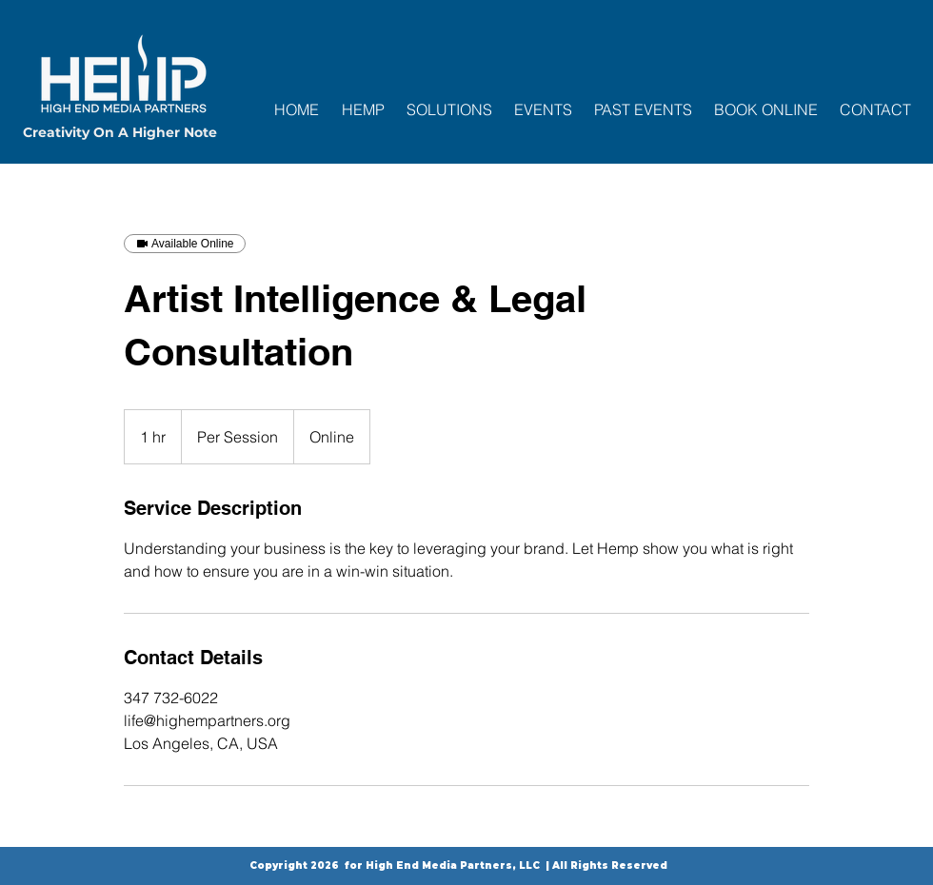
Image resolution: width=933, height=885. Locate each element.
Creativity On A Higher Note (120, 132)
